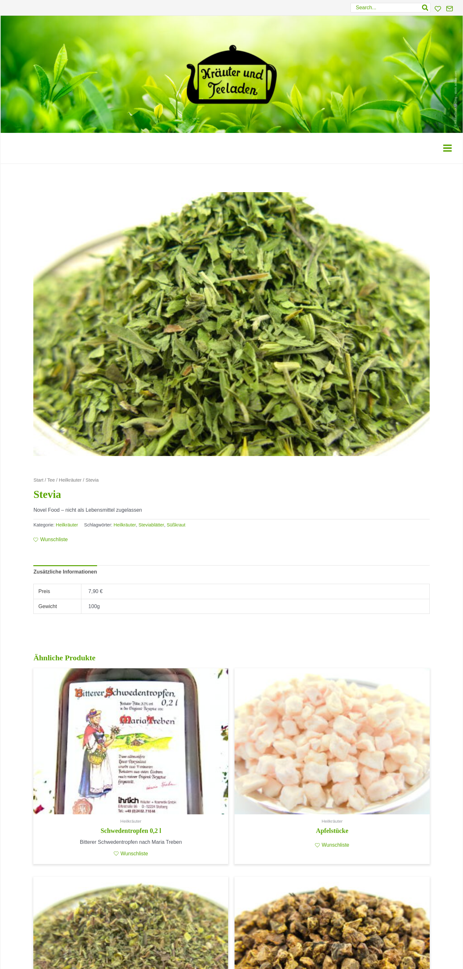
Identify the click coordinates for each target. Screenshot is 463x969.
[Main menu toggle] (447, 148)
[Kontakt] (449, 8)
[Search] (425, 7)
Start (38, 480)
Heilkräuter (70, 480)
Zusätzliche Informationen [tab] (65, 571)
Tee (51, 480)
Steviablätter (151, 524)
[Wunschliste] (437, 8)
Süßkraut (176, 524)
